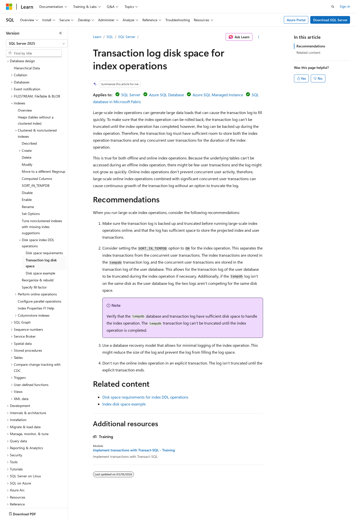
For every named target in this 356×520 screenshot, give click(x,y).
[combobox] (37, 43)
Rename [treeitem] (28, 177)
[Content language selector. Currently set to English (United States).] (28, 513)
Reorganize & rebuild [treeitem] (37, 251)
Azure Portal (296, 20)
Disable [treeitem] (27, 163)
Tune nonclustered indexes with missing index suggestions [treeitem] (42, 198)
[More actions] (258, 37)
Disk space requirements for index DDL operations (145, 397)
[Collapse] (60, 33)
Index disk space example (124, 403)
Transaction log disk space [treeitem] (41, 234)
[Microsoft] (9, 6)
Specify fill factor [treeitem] (34, 258)
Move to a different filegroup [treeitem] (43, 142)
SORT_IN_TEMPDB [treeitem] (35, 156)
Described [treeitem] (29, 114)
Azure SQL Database (166, 94)
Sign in (345, 6)
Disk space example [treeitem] (40, 244)
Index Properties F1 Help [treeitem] (36, 279)
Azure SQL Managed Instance (218, 94)
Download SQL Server (330, 20)
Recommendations (310, 46)
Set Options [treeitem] (31, 184)
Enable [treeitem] (27, 170)
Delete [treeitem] (26, 128)
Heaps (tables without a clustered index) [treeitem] (35, 91)
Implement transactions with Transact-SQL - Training (134, 450)
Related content (308, 52)
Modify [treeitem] (27, 135)
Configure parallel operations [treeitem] (39, 272)
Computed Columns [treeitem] (37, 149)
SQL (110, 36)
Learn (97, 36)
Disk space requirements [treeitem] (44, 224)
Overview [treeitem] (25, 81)
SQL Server (126, 36)
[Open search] (333, 6)
